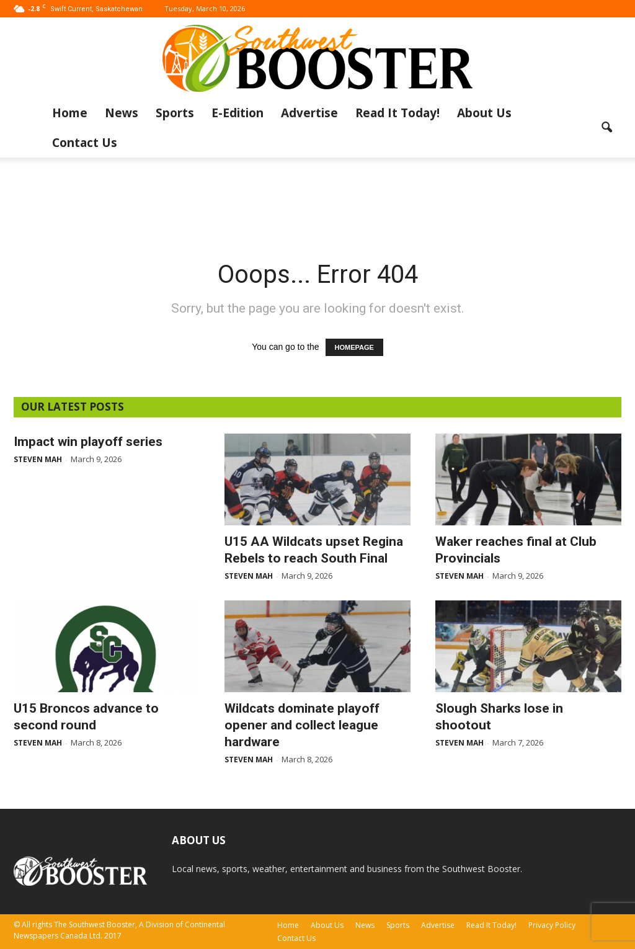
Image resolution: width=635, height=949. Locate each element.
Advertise (309, 113)
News (121, 113)
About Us (484, 113)
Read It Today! (397, 113)
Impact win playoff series (88, 441)
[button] (606, 128)
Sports (175, 113)
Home (69, 113)
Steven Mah (38, 459)
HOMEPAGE (354, 347)
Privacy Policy (551, 925)
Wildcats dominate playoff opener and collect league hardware (302, 725)
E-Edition (237, 113)
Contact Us (84, 143)
